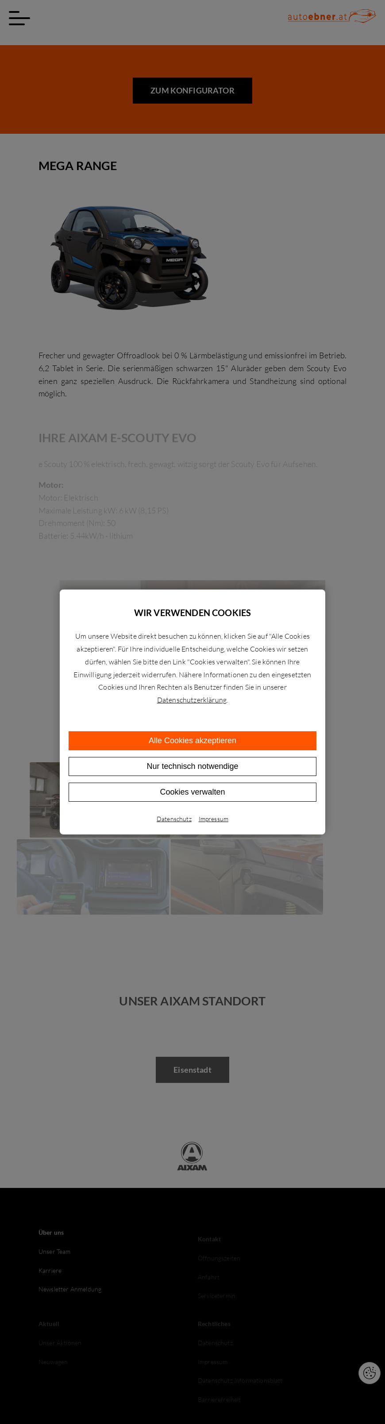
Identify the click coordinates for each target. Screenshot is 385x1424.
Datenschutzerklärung (192, 699)
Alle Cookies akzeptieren (192, 740)
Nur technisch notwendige (192, 766)
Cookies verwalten (192, 792)
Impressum (213, 819)
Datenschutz (174, 819)
